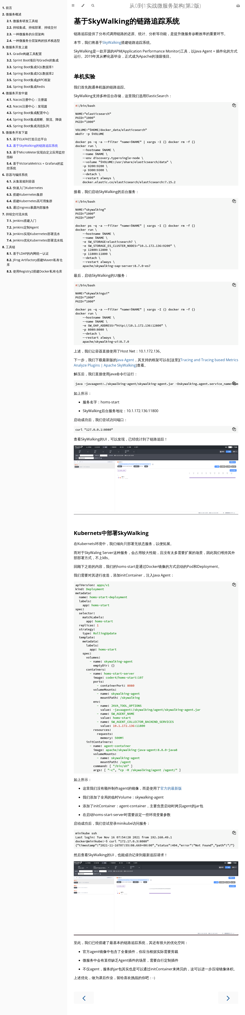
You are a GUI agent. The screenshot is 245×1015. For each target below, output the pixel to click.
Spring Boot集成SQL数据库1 (30, 67)
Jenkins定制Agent (23, 227)
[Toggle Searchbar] (93, 5)
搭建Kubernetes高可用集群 (29, 201)
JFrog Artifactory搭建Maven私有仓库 (35, 262)
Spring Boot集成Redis (26, 86)
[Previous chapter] (84, 998)
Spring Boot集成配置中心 (28, 113)
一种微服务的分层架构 (25, 34)
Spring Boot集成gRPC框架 (29, 80)
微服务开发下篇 (15, 132)
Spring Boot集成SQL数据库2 (30, 73)
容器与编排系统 (15, 174)
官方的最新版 (171, 788)
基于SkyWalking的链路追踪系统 (32, 145)
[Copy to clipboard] (234, 106)
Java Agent (125, 359)
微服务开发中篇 (15, 93)
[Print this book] (238, 5)
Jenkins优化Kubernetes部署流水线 (35, 240)
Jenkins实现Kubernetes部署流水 (33, 234)
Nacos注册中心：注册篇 (27, 99)
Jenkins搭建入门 (21, 220)
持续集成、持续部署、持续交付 (32, 27)
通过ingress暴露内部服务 (28, 207)
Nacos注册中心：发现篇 (27, 106)
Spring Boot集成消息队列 (28, 126)
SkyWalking (111, 42)
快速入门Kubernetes (25, 188)
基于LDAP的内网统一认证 (28, 253)
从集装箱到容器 (21, 181)
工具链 (8, 247)
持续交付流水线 (15, 214)
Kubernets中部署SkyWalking (111, 533)
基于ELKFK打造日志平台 (27, 139)
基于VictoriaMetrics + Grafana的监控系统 (35, 165)
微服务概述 (11, 14)
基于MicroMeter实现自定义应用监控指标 (36, 154)
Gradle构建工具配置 (24, 54)
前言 (7, 8)
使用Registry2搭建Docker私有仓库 (34, 271)
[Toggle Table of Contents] (73, 5)
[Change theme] (83, 5)
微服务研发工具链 (22, 21)
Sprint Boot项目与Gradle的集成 (33, 60)
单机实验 (84, 76)
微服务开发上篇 (15, 47)
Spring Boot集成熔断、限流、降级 (34, 119)
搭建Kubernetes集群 (25, 194)
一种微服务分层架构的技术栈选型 (33, 40)
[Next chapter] (228, 998)
